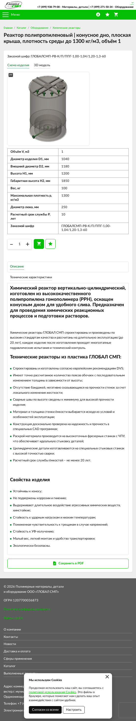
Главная (8, 27)
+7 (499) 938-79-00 (48, 7)
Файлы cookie (13, 618)
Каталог (21, 27)
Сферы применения (18, 658)
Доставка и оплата (17, 651)
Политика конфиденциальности (27, 609)
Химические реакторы (66, 27)
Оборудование (39, 27)
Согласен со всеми (45, 709)
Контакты (11, 637)
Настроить (73, 709)
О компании (12, 629)
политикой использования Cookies (52, 692)
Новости (10, 644)
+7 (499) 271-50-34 (101, 7)
